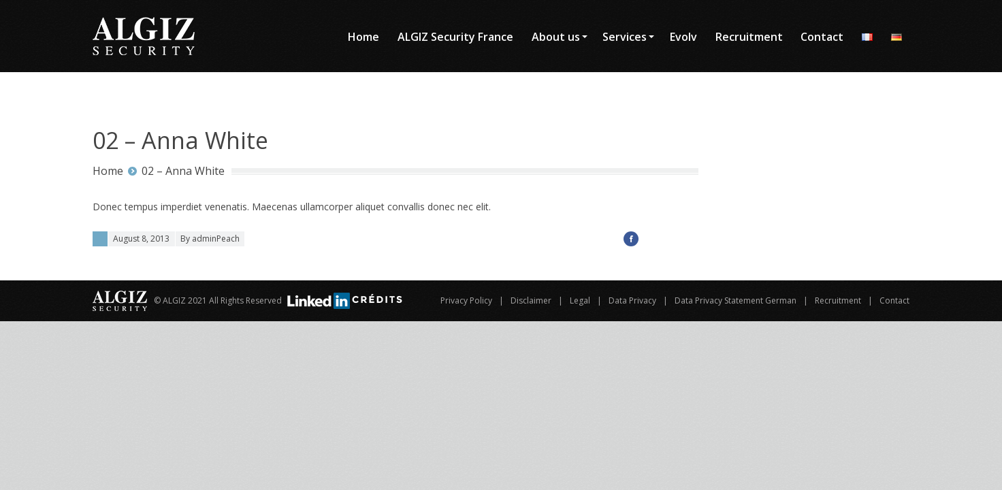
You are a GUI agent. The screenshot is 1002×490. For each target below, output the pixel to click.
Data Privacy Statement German (735, 300)
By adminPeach (210, 238)
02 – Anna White (183, 170)
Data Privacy (632, 300)
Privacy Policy (466, 300)
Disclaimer (531, 300)
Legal (580, 300)
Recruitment (838, 300)
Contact (894, 300)
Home (108, 170)
